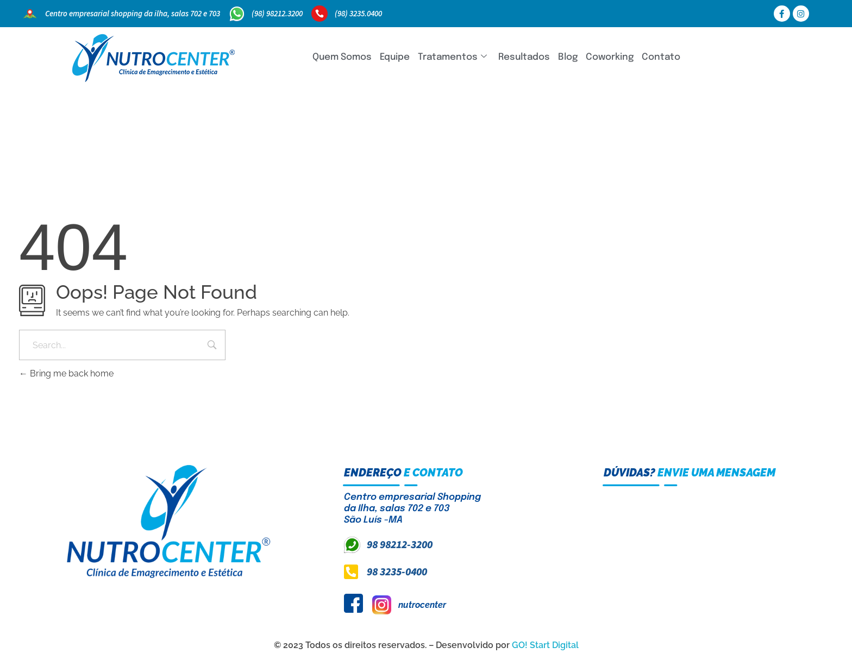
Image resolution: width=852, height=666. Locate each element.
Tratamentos (452, 57)
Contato (661, 57)
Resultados (524, 57)
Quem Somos (342, 57)
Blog (568, 57)
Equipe (395, 57)
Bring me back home (66, 373)
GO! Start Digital (545, 645)
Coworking (610, 57)
